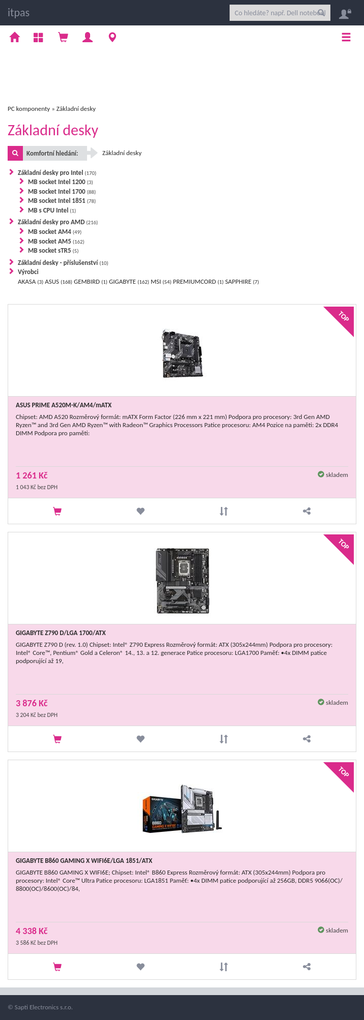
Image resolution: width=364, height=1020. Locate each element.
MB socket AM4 (54, 231)
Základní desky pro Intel (57, 172)
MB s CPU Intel (52, 210)
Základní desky (76, 108)
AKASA (30, 281)
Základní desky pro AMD (58, 222)
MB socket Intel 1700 (62, 191)
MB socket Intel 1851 (62, 200)
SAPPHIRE (242, 281)
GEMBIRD (90, 281)
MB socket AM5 (56, 241)
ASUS (58, 281)
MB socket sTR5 (53, 250)
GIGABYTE (129, 281)
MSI (161, 281)
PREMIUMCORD (198, 281)
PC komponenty (29, 108)
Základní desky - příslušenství (63, 262)
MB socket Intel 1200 (60, 182)
